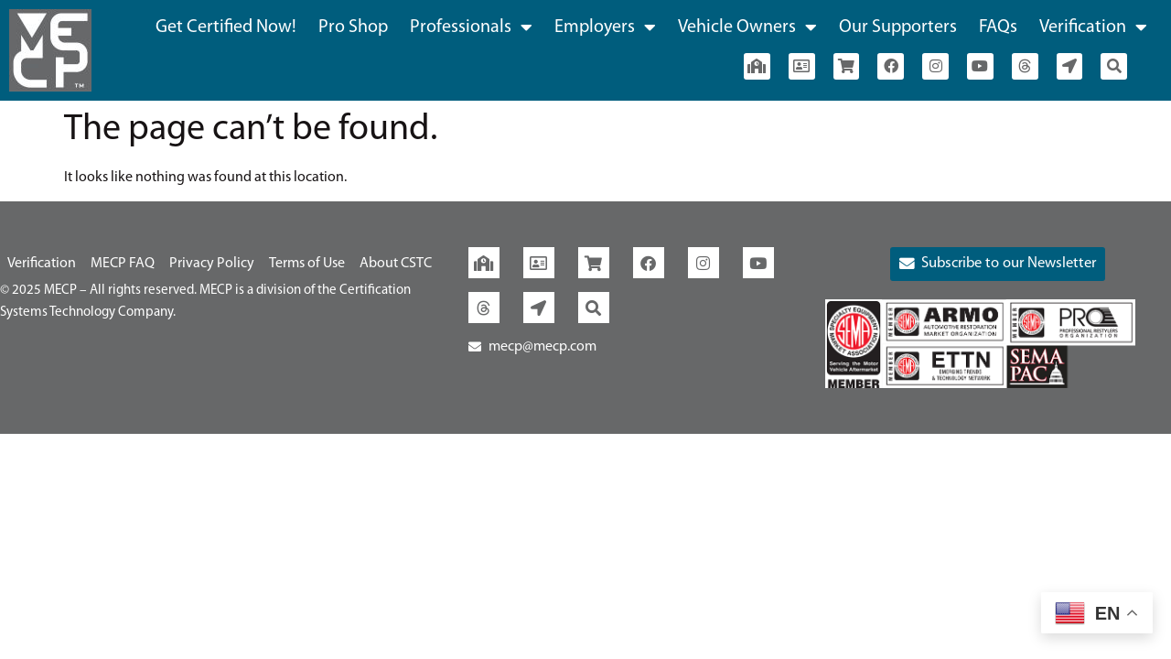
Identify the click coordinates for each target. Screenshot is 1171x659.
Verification (1093, 27)
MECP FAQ (123, 263)
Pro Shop (353, 27)
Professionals (471, 27)
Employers (605, 27)
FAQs (998, 27)
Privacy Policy (211, 263)
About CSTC (396, 263)
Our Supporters (898, 27)
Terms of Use (307, 263)
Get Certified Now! (226, 27)
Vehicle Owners (747, 27)
